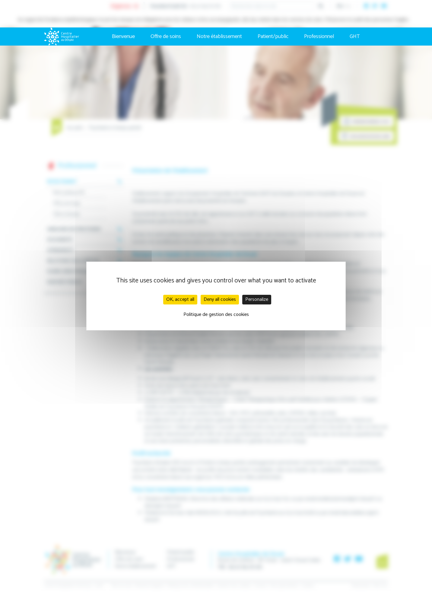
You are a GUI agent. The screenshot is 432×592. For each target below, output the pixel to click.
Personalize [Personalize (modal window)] (256, 299)
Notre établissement (219, 36)
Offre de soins (166, 36)
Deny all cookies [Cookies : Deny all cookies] (220, 299)
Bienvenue (123, 36)
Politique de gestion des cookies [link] (216, 314)
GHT (355, 36)
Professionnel (319, 36)
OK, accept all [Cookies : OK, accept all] (180, 299)
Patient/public (273, 36)
